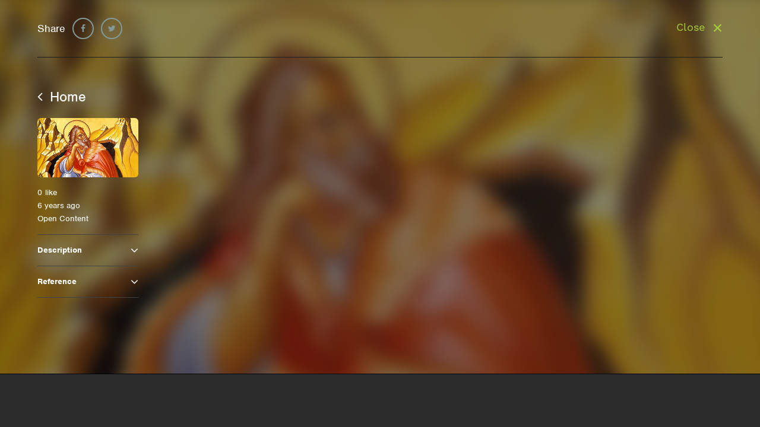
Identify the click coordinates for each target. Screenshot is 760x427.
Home (61, 97)
